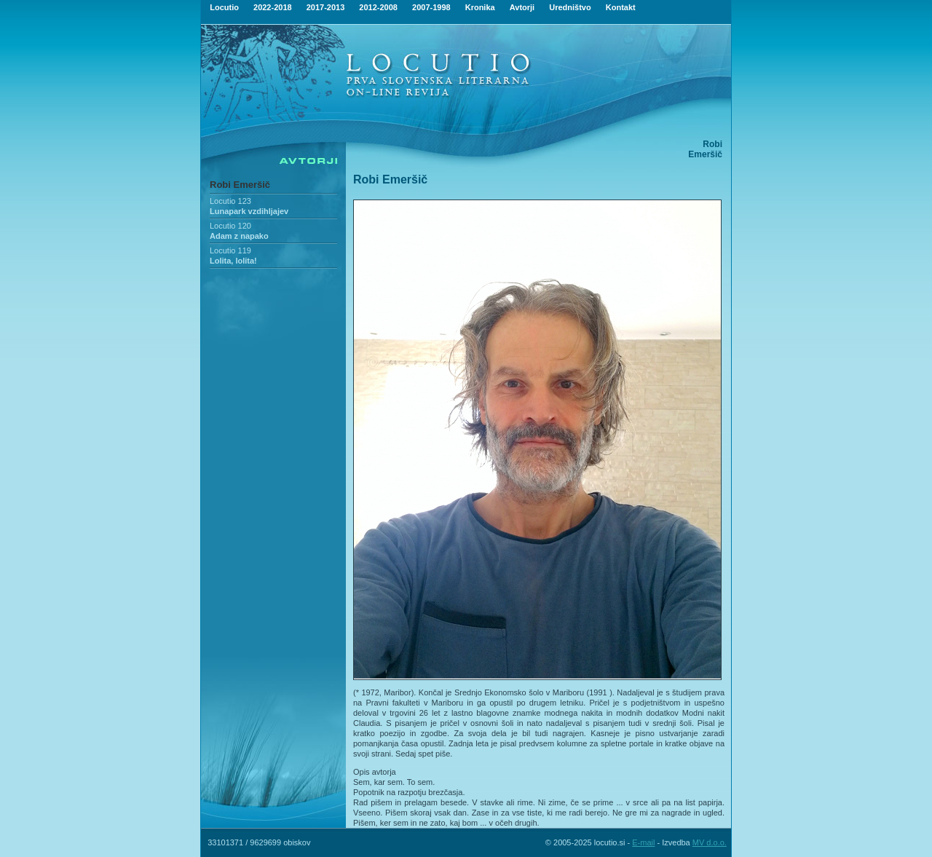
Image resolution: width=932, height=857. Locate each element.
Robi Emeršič (240, 184)
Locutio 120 (230, 225)
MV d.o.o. (709, 842)
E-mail (643, 842)
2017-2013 (326, 7)
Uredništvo (570, 7)
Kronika (480, 7)
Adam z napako (239, 236)
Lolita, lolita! (233, 260)
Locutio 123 (230, 201)
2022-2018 (272, 7)
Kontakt (621, 7)
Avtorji (522, 7)
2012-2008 (378, 7)
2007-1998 (431, 7)
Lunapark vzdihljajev (249, 211)
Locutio (224, 7)
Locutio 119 (230, 250)
